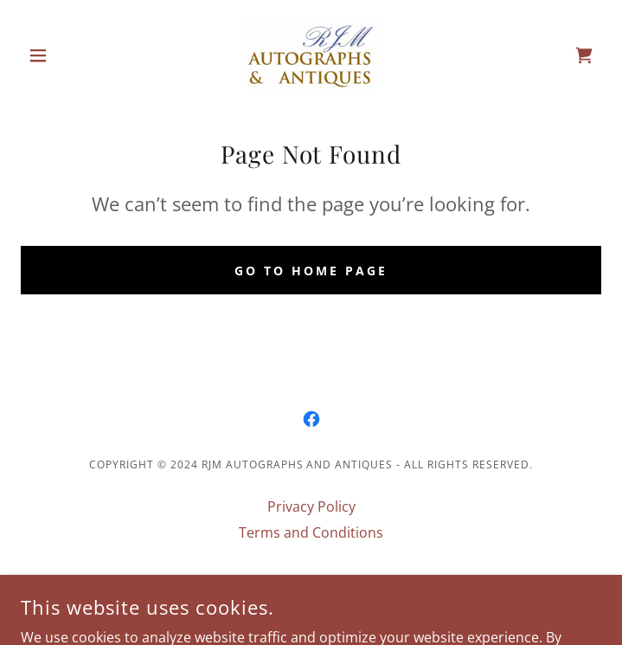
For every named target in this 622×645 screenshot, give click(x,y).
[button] (64, 55)
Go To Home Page (311, 270)
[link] (311, 55)
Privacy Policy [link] (311, 506)
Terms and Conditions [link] (311, 532)
